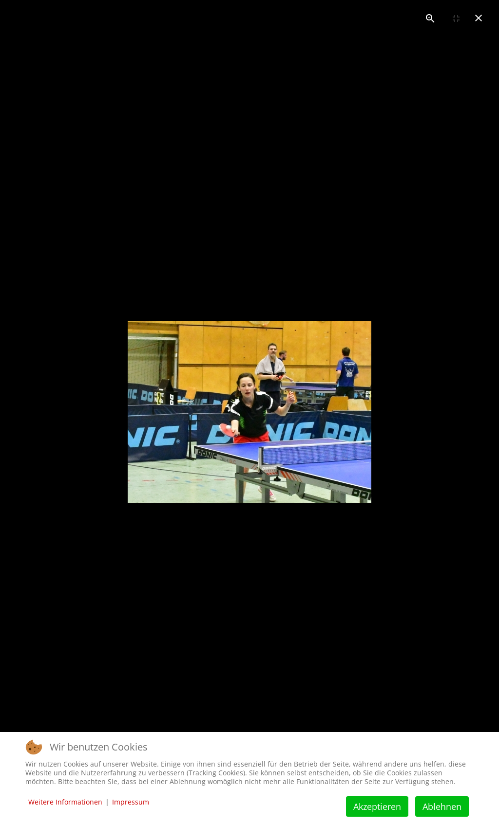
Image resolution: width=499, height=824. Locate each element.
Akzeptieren (377, 806)
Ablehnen (441, 806)
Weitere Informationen (65, 801)
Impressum (130, 801)
